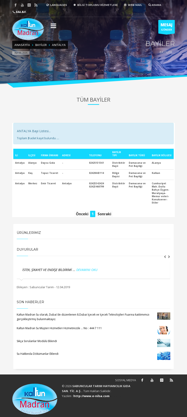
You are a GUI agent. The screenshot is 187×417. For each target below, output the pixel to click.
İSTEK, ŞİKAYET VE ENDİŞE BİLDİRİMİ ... (49, 270)
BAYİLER (41, 45)
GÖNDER (166, 28)
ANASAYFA (22, 45)
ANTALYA (59, 45)
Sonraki (104, 213)
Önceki (82, 213)
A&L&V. (21, 12)
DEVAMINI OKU (87, 270)
